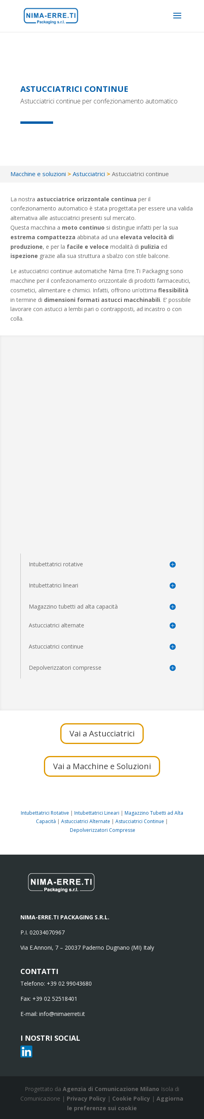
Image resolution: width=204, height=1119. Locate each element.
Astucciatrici (89, 174)
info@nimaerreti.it (62, 1014)
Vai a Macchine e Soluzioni (102, 766)
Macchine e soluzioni (38, 174)
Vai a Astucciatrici (102, 733)
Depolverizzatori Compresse (102, 830)
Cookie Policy (132, 1098)
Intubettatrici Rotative (45, 812)
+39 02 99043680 (69, 983)
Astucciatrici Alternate (85, 821)
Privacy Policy (87, 1098)
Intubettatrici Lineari (96, 812)
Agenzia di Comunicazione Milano (111, 1089)
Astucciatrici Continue (139, 821)
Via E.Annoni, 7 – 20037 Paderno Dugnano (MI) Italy (87, 947)
